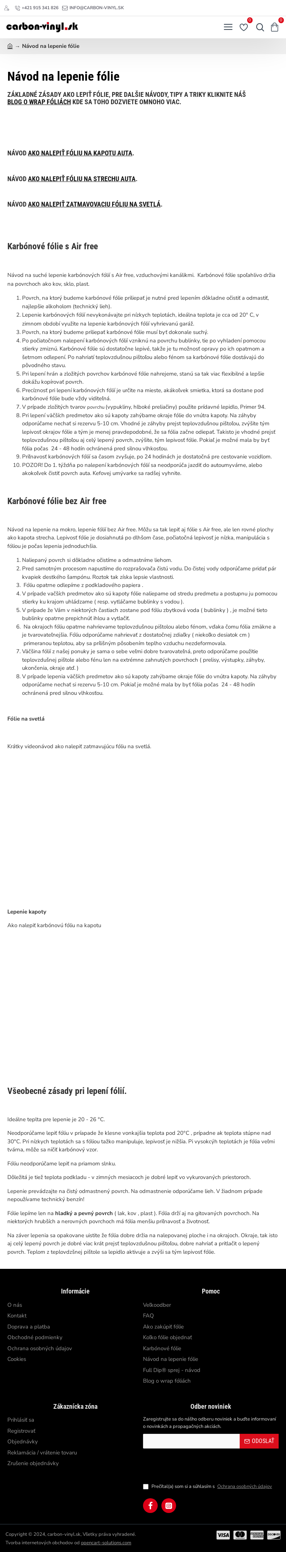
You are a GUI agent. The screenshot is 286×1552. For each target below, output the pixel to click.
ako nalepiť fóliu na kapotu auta (80, 153)
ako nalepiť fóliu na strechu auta (82, 179)
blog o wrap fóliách (39, 102)
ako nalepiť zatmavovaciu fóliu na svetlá (94, 204)
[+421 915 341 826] (36, 8)
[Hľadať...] (258, 27)
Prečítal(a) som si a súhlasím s (208, 1487)
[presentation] (194, 1465)
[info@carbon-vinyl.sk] (93, 8)
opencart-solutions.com (106, 1542)
